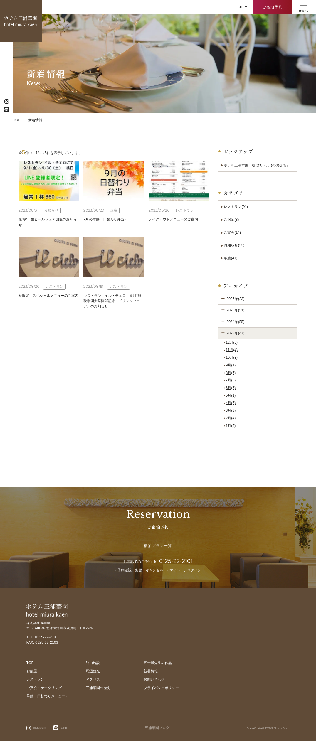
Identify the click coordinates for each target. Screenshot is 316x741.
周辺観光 (93, 671)
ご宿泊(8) (231, 220)
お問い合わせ (154, 679)
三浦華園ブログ (157, 728)
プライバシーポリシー (161, 688)
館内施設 (93, 663)
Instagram (39, 728)
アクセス (93, 679)
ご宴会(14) (232, 232)
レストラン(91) (236, 207)
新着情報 (151, 671)
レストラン (35, 679)
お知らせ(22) (234, 245)
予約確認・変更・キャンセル (140, 570)
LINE (64, 728)
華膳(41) (230, 258)
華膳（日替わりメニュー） (47, 696)
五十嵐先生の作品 (158, 663)
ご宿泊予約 (273, 7)
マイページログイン (185, 570)
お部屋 (31, 671)
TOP (30, 663)
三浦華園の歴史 (98, 688)
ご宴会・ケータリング (44, 688)
